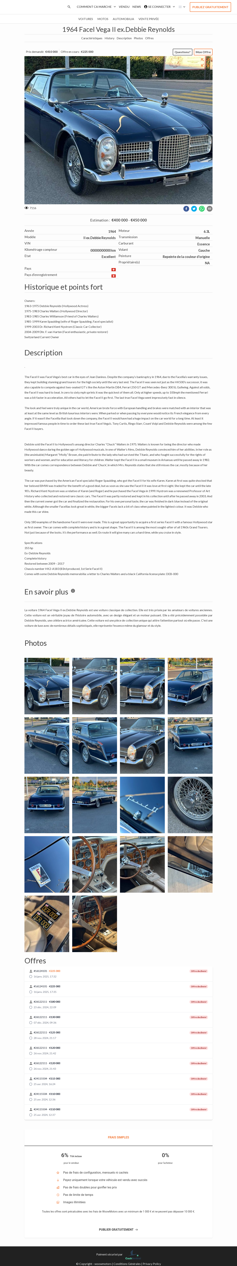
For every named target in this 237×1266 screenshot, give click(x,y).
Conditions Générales (127, 1263)
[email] (210, 209)
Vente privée (148, 19)
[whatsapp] (202, 209)
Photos (138, 38)
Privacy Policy (152, 1263)
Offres (149, 38)
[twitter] (194, 209)
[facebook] (186, 209)
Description (124, 38)
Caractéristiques (91, 38)
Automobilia (123, 19)
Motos (102, 19)
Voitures (85, 19)
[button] (181, 6)
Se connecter (158, 7)
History (109, 38)
